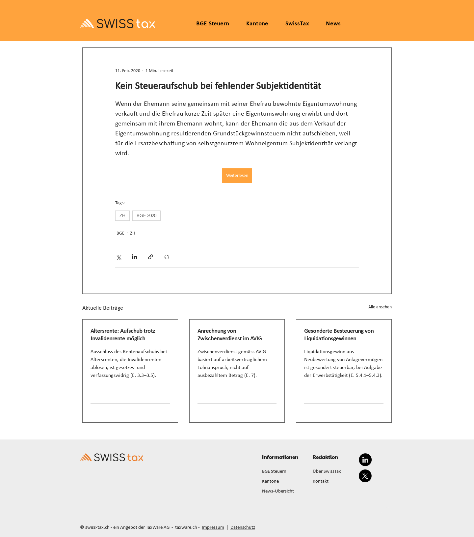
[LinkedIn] (365, 459)
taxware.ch (186, 527)
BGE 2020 (146, 215)
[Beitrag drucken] (167, 257)
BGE (120, 233)
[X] (365, 475)
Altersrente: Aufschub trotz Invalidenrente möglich (123, 335)
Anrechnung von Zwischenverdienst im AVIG (230, 335)
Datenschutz (242, 527)
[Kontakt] (334, 482)
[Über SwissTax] (334, 472)
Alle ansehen (380, 307)
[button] (257, 24)
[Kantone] (283, 482)
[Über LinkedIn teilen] (134, 257)
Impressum (213, 527)
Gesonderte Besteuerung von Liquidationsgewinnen (339, 335)
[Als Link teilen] (150, 257)
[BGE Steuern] (283, 472)
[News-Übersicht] (283, 491)
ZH (122, 215)
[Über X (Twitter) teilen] (118, 257)
